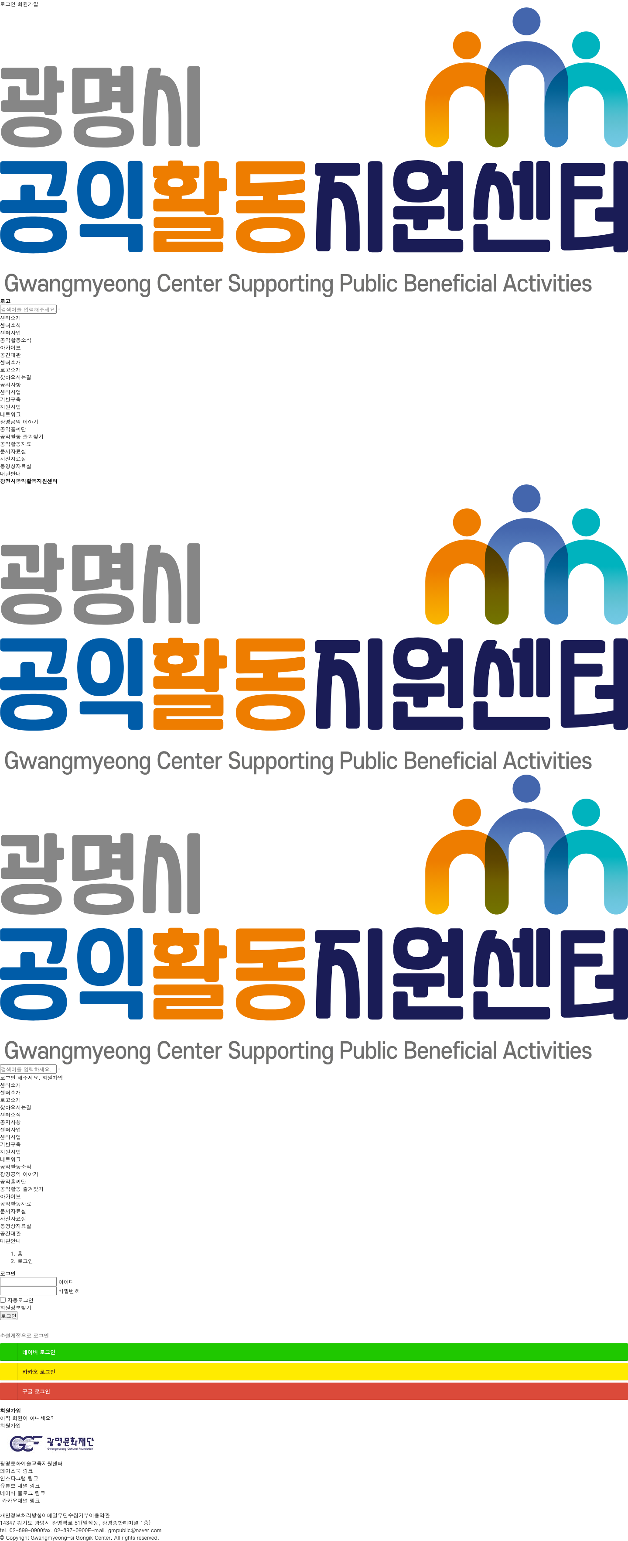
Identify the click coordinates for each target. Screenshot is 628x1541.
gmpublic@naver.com (135, 1530)
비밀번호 (68, 1290)
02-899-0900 (26, 1530)
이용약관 (99, 1515)
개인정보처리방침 (21, 1515)
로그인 (9, 1315)
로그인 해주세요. (20, 1077)
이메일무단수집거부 (65, 1515)
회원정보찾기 (15, 1307)
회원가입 (52, 1077)
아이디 (66, 1281)
